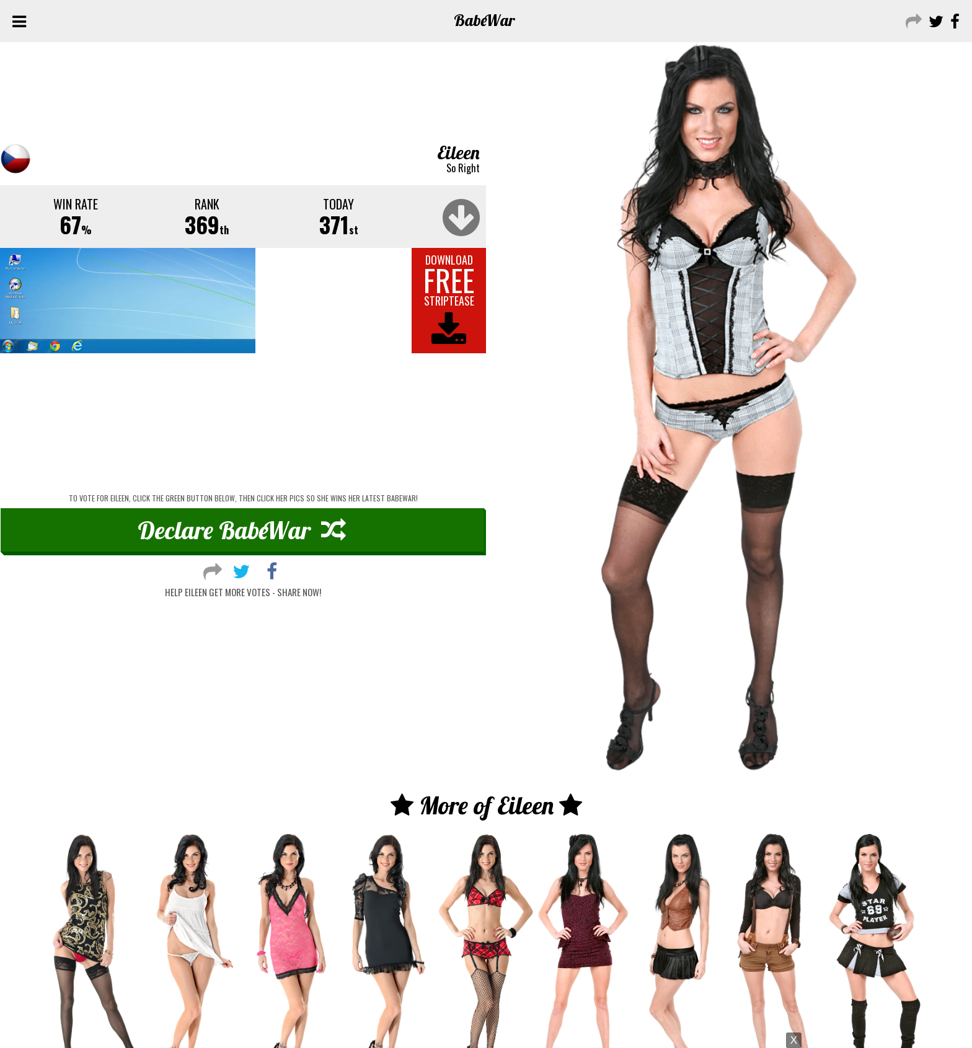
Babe (484, 20)
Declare (242, 529)
